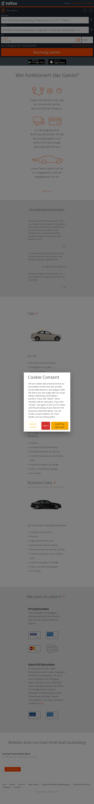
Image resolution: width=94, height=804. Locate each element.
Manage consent (33, 425)
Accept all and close (59, 425)
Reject (46, 425)
